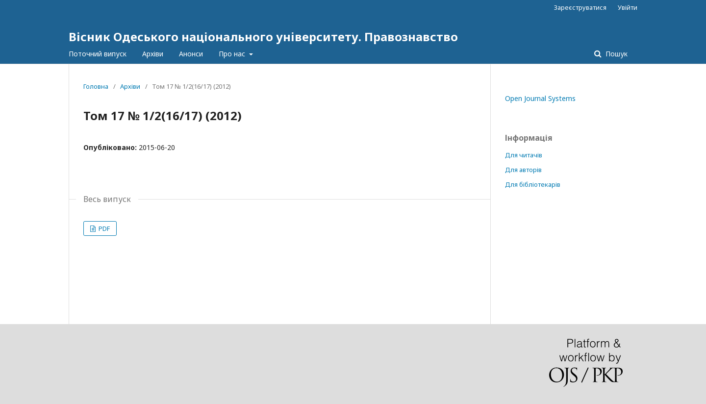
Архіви (152, 53)
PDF (103, 228)
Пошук (616, 53)
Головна (95, 86)
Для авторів (523, 169)
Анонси (191, 53)
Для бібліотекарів (532, 184)
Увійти (627, 7)
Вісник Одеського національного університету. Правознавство (263, 36)
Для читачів (523, 155)
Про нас (233, 53)
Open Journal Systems (540, 98)
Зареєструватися (580, 7)
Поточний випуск (97, 53)
